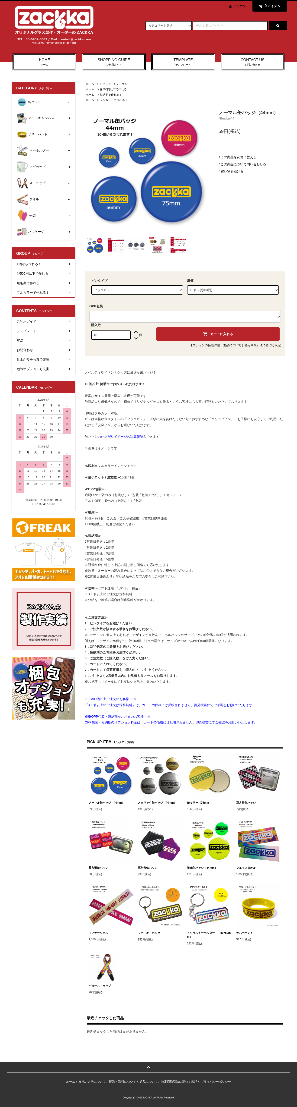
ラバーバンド (244, 932)
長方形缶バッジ (98, 867)
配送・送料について (122, 1081)
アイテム (268, 6)
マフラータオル (98, 932)
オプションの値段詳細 (205, 345)
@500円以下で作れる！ (114, 89)
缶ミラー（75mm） (199, 802)
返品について (232, 345)
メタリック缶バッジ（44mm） (157, 802)
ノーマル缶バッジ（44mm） (107, 802)
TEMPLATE (183, 62)
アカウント (241, 6)
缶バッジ (105, 84)
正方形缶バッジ (246, 802)
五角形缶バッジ (147, 867)
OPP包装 (96, 306)
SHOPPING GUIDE (114, 62)
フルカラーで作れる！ (114, 100)
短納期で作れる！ (111, 94)
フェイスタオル (246, 867)
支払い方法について (92, 1081)
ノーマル (121, 84)
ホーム (90, 84)
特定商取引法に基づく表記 (263, 345)
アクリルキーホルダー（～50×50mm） (209, 935)
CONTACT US (252, 62)
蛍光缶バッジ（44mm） (202, 867)
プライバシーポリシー (216, 1081)
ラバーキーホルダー (150, 933)
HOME (44, 62)
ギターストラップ (100, 985)
